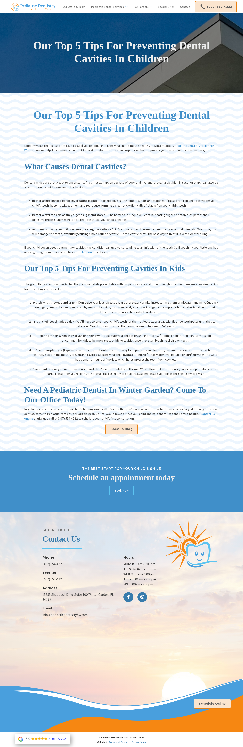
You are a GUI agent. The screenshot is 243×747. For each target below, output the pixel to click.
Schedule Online (212, 703)
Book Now (121, 490)
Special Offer (166, 7)
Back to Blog (121, 429)
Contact (185, 7)
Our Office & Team (74, 7)
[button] (109, 6)
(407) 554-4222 (53, 564)
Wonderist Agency (119, 742)
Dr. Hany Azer (85, 252)
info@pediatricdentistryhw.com (65, 615)
